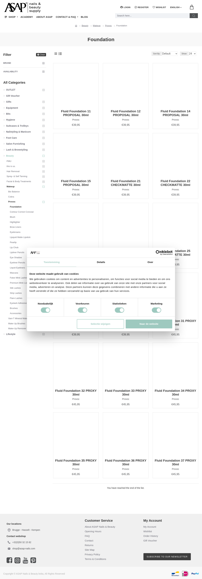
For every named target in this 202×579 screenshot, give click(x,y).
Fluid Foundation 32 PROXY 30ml (76, 392)
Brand (7, 63)
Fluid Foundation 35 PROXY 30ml (76, 462)
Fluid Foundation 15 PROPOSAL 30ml (76, 183)
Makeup (97, 25)
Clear (42, 54)
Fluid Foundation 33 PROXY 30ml (125, 392)
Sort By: (154, 54)
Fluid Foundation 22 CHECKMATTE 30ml (175, 183)
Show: (185, 54)
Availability (10, 71)
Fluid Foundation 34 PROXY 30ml (175, 392)
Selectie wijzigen (100, 323)
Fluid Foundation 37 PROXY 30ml (175, 462)
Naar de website (148, 323)
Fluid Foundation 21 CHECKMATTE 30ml (125, 183)
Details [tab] (101, 262)
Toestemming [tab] (52, 262)
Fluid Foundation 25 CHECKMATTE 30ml (175, 252)
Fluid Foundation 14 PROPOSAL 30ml (175, 113)
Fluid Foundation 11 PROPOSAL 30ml (76, 113)
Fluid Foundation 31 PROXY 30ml (175, 322)
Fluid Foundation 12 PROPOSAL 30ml (125, 113)
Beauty (85, 25)
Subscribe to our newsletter (167, 556)
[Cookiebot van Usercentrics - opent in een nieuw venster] (158, 252)
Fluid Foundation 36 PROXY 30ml (125, 462)
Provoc (108, 25)
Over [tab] (150, 262)
